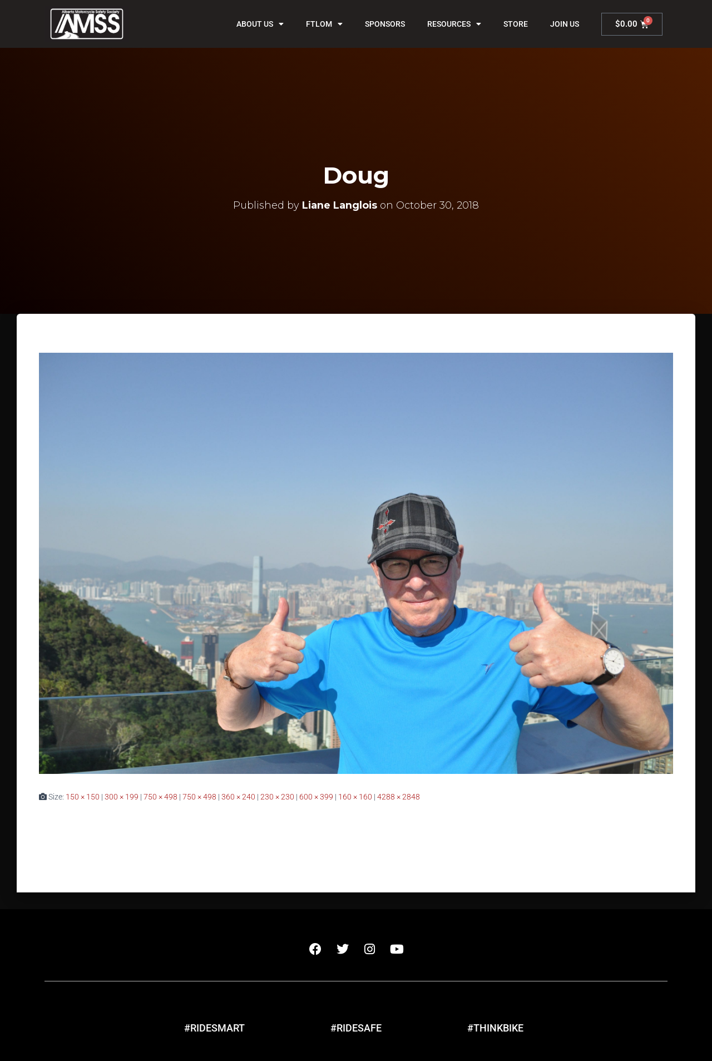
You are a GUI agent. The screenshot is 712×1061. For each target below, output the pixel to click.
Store (515, 23)
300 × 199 (122, 796)
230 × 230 (277, 796)
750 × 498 (160, 796)
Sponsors (385, 23)
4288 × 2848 (398, 796)
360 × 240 (238, 796)
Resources (454, 23)
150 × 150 (83, 796)
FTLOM (324, 23)
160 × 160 (355, 796)
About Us (260, 23)
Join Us (564, 23)
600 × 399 (316, 796)
